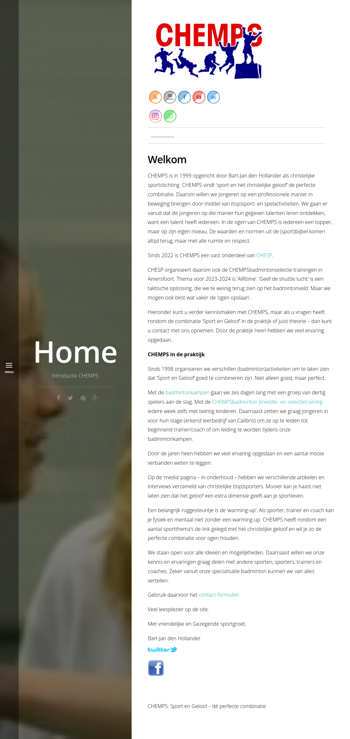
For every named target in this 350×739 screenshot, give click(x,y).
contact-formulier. (219, 594)
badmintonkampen (187, 392)
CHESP (263, 255)
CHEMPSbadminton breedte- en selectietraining (267, 401)
